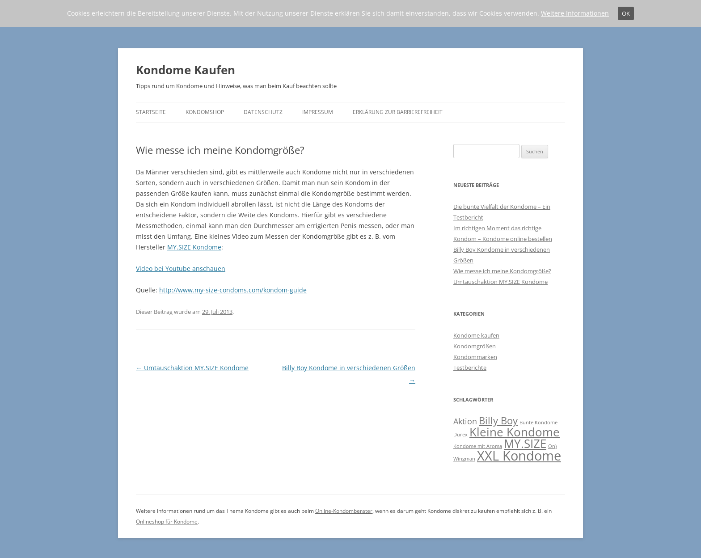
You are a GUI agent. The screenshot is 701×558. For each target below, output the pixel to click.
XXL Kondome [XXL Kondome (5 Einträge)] (519, 456)
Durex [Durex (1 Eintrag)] (460, 434)
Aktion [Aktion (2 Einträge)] (465, 421)
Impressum (317, 112)
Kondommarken (475, 357)
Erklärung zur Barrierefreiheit (398, 112)
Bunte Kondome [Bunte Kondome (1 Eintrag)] (538, 422)
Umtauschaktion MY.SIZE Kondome (192, 368)
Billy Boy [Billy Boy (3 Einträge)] (498, 420)
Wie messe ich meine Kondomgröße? (502, 271)
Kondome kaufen (476, 335)
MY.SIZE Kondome (194, 247)
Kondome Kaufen (185, 70)
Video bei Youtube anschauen (180, 268)
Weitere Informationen (575, 13)
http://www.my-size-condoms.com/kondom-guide (233, 290)
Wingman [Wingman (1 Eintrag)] (464, 459)
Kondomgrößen (474, 346)
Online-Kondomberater (343, 511)
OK (626, 13)
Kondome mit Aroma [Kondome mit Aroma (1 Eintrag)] (477, 446)
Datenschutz (263, 112)
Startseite (151, 112)
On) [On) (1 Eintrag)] (552, 446)
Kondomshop (205, 112)
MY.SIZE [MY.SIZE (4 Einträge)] (525, 443)
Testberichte (469, 368)
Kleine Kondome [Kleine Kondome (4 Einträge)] (514, 432)
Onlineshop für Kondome (167, 521)
